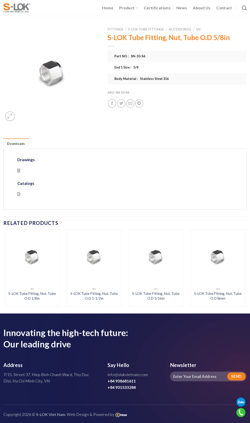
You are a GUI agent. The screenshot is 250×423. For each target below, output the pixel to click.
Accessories (180, 29)
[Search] (244, 8)
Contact (224, 7)
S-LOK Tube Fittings (146, 29)
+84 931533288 (122, 387)
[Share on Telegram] (139, 103)
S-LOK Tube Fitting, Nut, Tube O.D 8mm (218, 295)
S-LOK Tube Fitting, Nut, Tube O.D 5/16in (156, 295)
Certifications (157, 7)
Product (128, 7)
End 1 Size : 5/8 (126, 67)
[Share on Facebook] (112, 103)
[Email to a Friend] (130, 103)
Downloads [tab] (16, 143)
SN (198, 29)
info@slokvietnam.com (128, 374)
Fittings (115, 29)
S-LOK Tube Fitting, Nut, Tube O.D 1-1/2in (94, 295)
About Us (201, 7)
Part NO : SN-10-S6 (129, 56)
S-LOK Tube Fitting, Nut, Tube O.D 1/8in (32, 295)
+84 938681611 (122, 381)
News (181, 7)
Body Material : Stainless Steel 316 (141, 79)
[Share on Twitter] (121, 103)
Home (107, 7)
